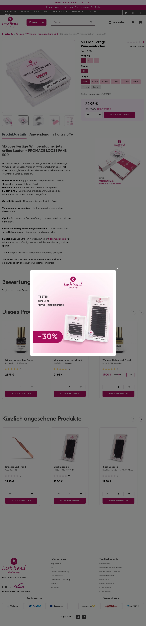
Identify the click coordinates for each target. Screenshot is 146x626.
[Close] (117, 262)
